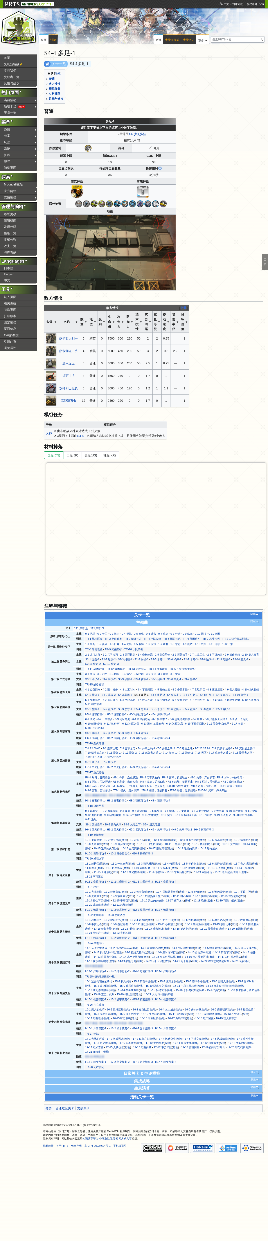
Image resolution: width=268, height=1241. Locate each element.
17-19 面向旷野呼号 (213, 1047)
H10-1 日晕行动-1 (95, 853)
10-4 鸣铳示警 (162, 839)
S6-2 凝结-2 (109, 733)
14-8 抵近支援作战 (136, 952)
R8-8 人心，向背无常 (97, 786)
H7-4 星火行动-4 (160, 767)
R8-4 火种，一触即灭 (229, 777)
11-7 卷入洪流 (242, 863)
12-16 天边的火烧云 (152, 900)
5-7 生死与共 (197, 699)
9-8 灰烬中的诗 (200, 810)
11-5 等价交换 (190, 863)
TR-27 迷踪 (92, 1033)
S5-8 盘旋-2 (207, 709)
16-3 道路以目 (141, 1009)
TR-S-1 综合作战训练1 (235, 638)
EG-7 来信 (91, 1023)
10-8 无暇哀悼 (93, 844)
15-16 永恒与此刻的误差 (190, 990)
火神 (49, 433)
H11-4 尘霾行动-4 (165, 881)
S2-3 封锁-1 (125, 659)
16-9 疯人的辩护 (129, 1014)
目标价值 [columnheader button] (182, 322)
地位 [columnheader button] (91, 322)
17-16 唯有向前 (142, 1047)
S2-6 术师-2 (174, 659)
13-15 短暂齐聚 (103, 928)
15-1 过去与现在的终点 (98, 981)
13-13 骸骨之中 (222, 924)
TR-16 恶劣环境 (94, 743)
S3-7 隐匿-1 (190, 679)
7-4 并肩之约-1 (146, 748)
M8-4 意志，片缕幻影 (152, 781)
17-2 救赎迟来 (115, 1038)
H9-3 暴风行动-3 (138, 829)
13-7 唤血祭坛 (242, 919)
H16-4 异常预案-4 (165, 1028)
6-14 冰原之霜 (174, 723)
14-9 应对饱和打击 (167, 952)
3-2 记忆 (102, 674)
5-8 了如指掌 (215, 699)
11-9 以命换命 (114, 868)
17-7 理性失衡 (245, 1038)
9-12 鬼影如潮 (93, 815)
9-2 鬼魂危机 (110, 810)
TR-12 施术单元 (115, 668)
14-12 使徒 (249, 952)
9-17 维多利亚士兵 (186, 815)
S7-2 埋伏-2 (109, 762)
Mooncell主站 (13, 184)
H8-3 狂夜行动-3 (138, 800)
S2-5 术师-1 (158, 659)
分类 (48, 1108)
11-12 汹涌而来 (189, 868)
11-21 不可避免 (94, 876)
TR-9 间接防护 (113, 649)
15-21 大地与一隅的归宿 (158, 994)
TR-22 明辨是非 (94, 915)
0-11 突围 (214, 633)
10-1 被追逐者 (93, 839)
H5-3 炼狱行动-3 (138, 714)
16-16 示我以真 (149, 1018)
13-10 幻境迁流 (139, 924)
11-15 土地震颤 (103, 872)
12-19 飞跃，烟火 (226, 900)
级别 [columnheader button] (100, 322)
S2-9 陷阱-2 (223, 659)
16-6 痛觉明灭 (219, 1009)
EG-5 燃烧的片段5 (192, 795)
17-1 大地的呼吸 (94, 1038)
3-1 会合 (90, 674)
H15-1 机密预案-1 (95, 999)
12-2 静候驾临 (112, 891)
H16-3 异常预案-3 (142, 1028)
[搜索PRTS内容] (237, 39)
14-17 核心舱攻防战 (229, 956)
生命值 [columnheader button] (109, 321)
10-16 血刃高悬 (130, 848)
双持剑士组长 (68, 388)
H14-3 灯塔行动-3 (142, 971)
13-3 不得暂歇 (138, 919)
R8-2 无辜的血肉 (150, 777)
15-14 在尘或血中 (128, 990)
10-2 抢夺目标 (112, 839)
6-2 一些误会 (105, 719)
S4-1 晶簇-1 (92, 694)
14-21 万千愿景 (182, 961)
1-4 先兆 (127, 644)
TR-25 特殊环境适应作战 (100, 976)
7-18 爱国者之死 (242, 752)
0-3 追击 (114, 633)
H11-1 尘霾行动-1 (95, 881)
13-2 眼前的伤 (112, 919)
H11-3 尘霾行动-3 (142, 881)
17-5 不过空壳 (193, 1038)
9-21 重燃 (91, 819)
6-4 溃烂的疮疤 (141, 719)
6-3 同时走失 (122, 719)
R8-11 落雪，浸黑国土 (232, 786)
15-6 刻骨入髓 (220, 981)
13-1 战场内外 (93, 919)
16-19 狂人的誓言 (226, 1018)
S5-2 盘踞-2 (109, 709)
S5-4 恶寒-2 (141, 709)
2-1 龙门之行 (92, 654)
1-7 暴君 (163, 644)
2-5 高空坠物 (162, 654)
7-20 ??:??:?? (112, 757)
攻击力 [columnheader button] (118, 321)
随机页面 (10, 167)
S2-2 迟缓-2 (109, 659)
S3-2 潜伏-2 (109, 679)
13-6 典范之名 (216, 919)
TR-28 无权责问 (94, 1067)
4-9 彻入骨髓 (232, 689)
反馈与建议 (11, 83)
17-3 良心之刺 (141, 1038)
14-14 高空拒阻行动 (131, 956)
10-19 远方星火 (208, 848)
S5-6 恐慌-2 (174, 709)
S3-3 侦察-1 (125, 679)
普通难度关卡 (65, 1108)
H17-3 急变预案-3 (142, 1061)
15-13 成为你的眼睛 (97, 990)
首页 (7, 58)
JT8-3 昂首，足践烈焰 (182, 790)
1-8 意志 (175, 644)
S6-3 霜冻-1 (125, 733)
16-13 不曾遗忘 (233, 1014)
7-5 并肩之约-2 (166, 748)
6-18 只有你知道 (94, 728)
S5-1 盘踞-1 (92, 709)
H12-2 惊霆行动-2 (119, 909)
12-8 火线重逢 (93, 896)
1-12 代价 (228, 644)
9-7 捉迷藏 (183, 810)
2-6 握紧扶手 (180, 654)
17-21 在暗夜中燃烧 (97, 1051)
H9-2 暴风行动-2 (117, 829)
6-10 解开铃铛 (93, 723)
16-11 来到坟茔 (178, 1014)
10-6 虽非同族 (216, 839)
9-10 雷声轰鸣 (235, 810)
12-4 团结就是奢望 (167, 891)
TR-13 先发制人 (136, 668)
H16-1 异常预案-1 (95, 1028)
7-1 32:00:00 (92, 748)
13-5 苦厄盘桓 (190, 919)
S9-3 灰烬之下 (132, 824)
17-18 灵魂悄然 (190, 1047)
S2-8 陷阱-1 (207, 659)
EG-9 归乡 (120, 1023)
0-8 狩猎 (175, 633)
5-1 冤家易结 (92, 699)
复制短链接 (11, 64)
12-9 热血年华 (119, 896)
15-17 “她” (213, 990)
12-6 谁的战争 (216, 891)
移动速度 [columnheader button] (164, 322)
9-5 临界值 (156, 810)
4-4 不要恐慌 (145, 689)
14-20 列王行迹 (155, 961)
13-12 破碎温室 (194, 924)
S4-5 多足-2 (158, 694)
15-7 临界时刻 (246, 981)
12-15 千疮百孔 (122, 900)
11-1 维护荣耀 (93, 863)
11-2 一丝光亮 (119, 863)
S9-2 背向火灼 (112, 824)
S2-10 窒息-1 (240, 659)
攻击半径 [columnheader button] (173, 322)
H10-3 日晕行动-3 (142, 853)
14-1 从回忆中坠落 (96, 948)
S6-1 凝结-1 (92, 733)
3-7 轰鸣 (163, 674)
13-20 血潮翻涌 (237, 928)
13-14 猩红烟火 (249, 924)
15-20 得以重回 (126, 994)
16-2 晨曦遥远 (115, 1009)
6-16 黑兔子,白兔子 (218, 723)
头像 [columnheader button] (49, 321)
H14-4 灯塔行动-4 (165, 971)
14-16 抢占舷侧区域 (197, 956)
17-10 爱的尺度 (155, 1043)
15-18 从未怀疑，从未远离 (243, 990)
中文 (7, 280)
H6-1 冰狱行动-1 (95, 738)
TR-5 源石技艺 (172, 638)
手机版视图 (119, 1145)
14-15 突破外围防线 (164, 956)
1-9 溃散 (187, 644)
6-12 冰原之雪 (130, 723)
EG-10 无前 (136, 1023)
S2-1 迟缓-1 (92, 659)
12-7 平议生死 (242, 891)
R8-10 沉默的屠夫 (178, 786)
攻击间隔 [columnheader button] (146, 322)
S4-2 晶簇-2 (109, 694)
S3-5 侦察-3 (158, 679)
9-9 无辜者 (218, 810)
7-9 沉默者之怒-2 (245, 748)
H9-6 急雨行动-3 (204, 829)
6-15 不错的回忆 (195, 723)
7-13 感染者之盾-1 (150, 752)
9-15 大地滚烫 (150, 815)
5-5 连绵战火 (162, 699)
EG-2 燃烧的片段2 (120, 795)
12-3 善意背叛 (138, 891)
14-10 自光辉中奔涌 (199, 952)
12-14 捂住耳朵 (94, 900)
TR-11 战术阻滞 (94, 668)
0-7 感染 (163, 633)
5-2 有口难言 (110, 699)
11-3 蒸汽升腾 (145, 863)
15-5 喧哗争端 (194, 981)
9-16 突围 (167, 815)
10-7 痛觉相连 (242, 839)
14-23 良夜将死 (241, 961)
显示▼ (254, 1072)
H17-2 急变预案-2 (119, 1061)
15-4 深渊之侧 (168, 981)
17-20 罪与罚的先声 (239, 1047)
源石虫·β (68, 376)
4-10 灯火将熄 (250, 689)
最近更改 (10, 214)
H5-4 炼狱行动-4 (160, 714)
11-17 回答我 (156, 872)
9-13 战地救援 (112, 815)
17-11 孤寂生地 (182, 1043)
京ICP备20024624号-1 (97, 1145)
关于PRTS (62, 1145)
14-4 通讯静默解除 (183, 948)
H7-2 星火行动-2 (117, 767)
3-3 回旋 (114, 674)
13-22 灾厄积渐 (122, 932)
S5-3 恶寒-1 (125, 709)
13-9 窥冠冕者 (119, 924)
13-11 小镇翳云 (167, 924)
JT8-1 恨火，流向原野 (126, 790)
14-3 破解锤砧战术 (152, 948)
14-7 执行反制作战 (105, 952)
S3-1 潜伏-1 (92, 679)
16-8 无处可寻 (102, 1014)
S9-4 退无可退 (151, 824)
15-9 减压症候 (128, 985)
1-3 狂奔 (114, 644)
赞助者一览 (11, 77)
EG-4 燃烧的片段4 (168, 795)
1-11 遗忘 (214, 644)
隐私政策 (48, 1145)
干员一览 (10, 112)
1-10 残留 (200, 644)
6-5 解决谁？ (159, 719)
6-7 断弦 (197, 719)
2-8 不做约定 (215, 654)
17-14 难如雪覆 (94, 1047)
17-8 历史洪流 (102, 1043)
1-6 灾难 (151, 644)
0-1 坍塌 (90, 633)
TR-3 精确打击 (133, 638)
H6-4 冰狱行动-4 (160, 738)
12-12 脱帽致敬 (202, 896)
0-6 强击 (151, 633)
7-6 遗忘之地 (184, 748)
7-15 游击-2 (186, 752)
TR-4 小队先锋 (152, 638)
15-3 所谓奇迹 (142, 981)
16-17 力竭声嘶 (177, 1018)
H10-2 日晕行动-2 (119, 853)
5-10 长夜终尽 (250, 699)
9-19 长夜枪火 (222, 815)
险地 (153, 981)
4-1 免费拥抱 (92, 689)
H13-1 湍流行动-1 (95, 937)
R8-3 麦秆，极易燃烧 (174, 777)
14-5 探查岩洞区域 (214, 948)
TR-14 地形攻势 (157, 668)
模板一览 (10, 233)
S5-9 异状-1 (223, 709)
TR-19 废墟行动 (94, 834)
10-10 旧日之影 (146, 844)
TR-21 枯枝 (92, 887)
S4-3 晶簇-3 (125, 694)
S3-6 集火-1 (174, 679)
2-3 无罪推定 (127, 654)
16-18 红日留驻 (204, 1018)
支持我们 (10, 70)
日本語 (8, 268)
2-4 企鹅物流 (145, 654)
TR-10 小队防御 (133, 649)
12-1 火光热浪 (93, 891)
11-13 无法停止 (216, 868)
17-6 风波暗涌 (219, 1038)
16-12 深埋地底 (205, 1014)
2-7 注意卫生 (197, 654)
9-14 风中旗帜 (131, 815)
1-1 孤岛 (90, 644)
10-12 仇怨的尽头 (202, 844)
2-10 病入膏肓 (250, 654)
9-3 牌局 (125, 810)
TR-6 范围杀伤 (191, 638)
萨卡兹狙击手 (68, 351)
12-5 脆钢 (193, 891)
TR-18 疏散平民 (94, 805)
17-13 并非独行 (237, 1043)
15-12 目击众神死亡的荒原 (221, 985)
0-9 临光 (187, 633)
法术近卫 (68, 363)
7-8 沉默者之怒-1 (222, 748)
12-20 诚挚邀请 (94, 904)
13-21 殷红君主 (94, 932)
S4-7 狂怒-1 (190, 694)
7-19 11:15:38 (93, 757)
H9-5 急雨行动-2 (182, 829)
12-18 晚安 (200, 900)
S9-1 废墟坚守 (93, 824)
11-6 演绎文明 (216, 863)
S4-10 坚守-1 (240, 694)
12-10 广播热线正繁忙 (150, 896)
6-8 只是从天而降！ (216, 719)
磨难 (124, 839)
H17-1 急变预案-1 (95, 1061)
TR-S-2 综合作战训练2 (182, 668)
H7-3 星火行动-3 (138, 767)
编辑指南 (10, 220)
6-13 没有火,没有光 (152, 723)
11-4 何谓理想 (171, 863)
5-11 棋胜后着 (93, 704)
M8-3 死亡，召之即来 (97, 781)
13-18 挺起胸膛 (182, 928)
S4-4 (80, 436)
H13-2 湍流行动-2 (119, 937)
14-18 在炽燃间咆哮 (97, 961)
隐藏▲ (254, 613)
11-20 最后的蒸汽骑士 (227, 872)
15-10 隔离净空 (155, 985)
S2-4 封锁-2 (141, 659)
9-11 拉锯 (251, 810)
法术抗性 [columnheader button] (136, 322)
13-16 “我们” (128, 928)
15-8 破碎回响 (102, 985)
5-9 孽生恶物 (232, 699)
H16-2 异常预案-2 (119, 1028)
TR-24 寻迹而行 (94, 943)
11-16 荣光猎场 (130, 872)
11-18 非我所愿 (176, 872)
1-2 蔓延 (102, 644)
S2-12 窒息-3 (111, 663)
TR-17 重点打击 (94, 772)
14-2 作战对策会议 (120, 948)
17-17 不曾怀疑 (163, 1047)
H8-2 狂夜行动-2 (117, 800)
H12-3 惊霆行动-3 (142, 909)
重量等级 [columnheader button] (155, 322)
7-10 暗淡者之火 (94, 752)
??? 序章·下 (97, 628)
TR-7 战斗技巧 (211, 638)
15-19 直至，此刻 (104, 994)
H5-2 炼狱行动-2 (117, 714)
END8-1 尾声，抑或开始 (212, 790)
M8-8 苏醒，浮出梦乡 (97, 790)
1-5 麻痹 (139, 644)
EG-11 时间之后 (94, 1056)
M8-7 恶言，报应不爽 (203, 786)
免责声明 (76, 1145)
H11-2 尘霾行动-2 (119, 881)
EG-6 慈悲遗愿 (94, 966)
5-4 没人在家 (145, 699)
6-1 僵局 (90, 719)
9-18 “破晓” (205, 815)
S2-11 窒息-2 (93, 663)
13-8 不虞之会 (93, 924)
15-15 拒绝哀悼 (157, 990)
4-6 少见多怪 (137, 134)
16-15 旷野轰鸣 (122, 1018)
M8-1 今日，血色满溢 (125, 777)
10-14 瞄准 (249, 844)
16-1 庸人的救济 (94, 1009)
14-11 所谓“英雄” (223, 952)
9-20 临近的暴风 (243, 815)
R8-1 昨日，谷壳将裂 (97, 777)
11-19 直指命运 (203, 872)
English (9, 274)
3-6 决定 (151, 674)
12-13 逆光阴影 (230, 896)
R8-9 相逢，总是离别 (152, 786)
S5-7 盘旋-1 (190, 709)
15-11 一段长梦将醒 (185, 985)
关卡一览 (59, 64)
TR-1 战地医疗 (94, 638)
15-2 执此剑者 (123, 981)
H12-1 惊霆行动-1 (95, 909)
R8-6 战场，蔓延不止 (180, 781)
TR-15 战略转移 (94, 684)
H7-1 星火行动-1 (95, 767)
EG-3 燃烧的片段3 (144, 795)
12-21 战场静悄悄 (123, 904)
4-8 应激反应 (215, 689)
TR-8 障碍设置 (94, 649)
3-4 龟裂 (127, 674)
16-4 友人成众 (167, 1009)
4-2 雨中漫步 (110, 689)
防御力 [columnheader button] (128, 321)
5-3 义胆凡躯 (127, 699)
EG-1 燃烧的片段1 (96, 795)
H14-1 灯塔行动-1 (95, 971)
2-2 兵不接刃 (110, 654)
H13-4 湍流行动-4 (165, 937)
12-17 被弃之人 (175, 900)
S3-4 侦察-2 (141, 679)
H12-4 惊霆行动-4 (165, 909)
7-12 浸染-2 (130, 752)
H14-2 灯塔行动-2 (119, 971)
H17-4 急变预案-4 (165, 1061)
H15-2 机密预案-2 (119, 999)
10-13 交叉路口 (232, 844)
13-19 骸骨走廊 (209, 928)
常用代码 (10, 227)
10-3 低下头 (137, 839)
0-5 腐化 (139, 633)
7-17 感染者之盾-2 (219, 752)
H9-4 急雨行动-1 (160, 829)
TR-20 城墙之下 (94, 858)
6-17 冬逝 (237, 723)
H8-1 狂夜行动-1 (95, 800)
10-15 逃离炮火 (103, 848)
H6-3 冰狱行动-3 (138, 738)
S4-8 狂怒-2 (207, 694)
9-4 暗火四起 (139, 810)
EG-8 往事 (106, 1023)
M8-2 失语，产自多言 (202, 777)
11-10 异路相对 (141, 868)
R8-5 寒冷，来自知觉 (125, 781)
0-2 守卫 (102, 633)
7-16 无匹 (201, 752)
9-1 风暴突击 (92, 810)
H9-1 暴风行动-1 (95, 829)
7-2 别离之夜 (110, 748)
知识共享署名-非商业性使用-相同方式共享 (107, 1138)
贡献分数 (10, 239)
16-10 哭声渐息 (150, 1014)
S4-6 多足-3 (174, 694)
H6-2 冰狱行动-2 (117, 738)
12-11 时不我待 (182, 896)
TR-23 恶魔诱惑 (115, 915)
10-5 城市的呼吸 (189, 839)
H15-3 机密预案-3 (142, 999)
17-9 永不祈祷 (128, 1043)
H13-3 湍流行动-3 (142, 937)
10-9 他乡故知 (119, 844)
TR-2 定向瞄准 (113, 638)
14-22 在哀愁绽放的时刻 (215, 961)
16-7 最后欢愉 (245, 1009)
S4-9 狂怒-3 (223, 694)
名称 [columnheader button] (67, 321)
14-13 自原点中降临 (105, 956)
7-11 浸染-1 (114, 752)
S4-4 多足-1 (141, 694)
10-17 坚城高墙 (158, 848)
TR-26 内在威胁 (94, 1004)
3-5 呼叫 (139, 674)
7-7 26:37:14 (202, 748)
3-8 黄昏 (175, 674)
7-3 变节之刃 (127, 748)
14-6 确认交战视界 (246, 948)
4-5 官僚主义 (162, 689)
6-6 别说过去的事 (180, 719)
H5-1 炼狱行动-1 (95, 714)
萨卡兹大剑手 (68, 338)
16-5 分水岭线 (193, 1009)
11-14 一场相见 (244, 868)
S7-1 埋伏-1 (92, 762)
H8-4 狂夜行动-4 (160, 800)
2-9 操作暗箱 (232, 654)
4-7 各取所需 (197, 689)
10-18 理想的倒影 (186, 848)
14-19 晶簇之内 (127, 961)
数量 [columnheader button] (81, 322)
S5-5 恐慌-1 (158, 709)
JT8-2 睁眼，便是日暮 (154, 790)
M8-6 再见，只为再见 (125, 786)
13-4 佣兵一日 (164, 919)
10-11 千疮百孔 (174, 844)
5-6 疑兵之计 (180, 699)
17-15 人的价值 (115, 1047)
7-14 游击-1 (170, 752)
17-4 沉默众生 (167, 1038)
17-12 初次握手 (210, 1043)
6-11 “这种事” (112, 723)
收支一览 (10, 246)
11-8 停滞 (91, 868)
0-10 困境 (200, 633)
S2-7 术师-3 (190, 659)
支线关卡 (83, 1108)
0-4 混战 (127, 633)
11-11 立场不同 (161, 868)
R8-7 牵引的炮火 (232, 781)
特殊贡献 (10, 252)
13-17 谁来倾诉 (154, 928)
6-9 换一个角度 (239, 719)
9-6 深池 (169, 810)
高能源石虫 (68, 400)
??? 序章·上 (81, 628)
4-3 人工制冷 (127, 689)
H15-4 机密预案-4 (165, 999)
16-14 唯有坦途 (94, 1018)
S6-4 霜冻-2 (141, 733)
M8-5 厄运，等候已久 (207, 781)
